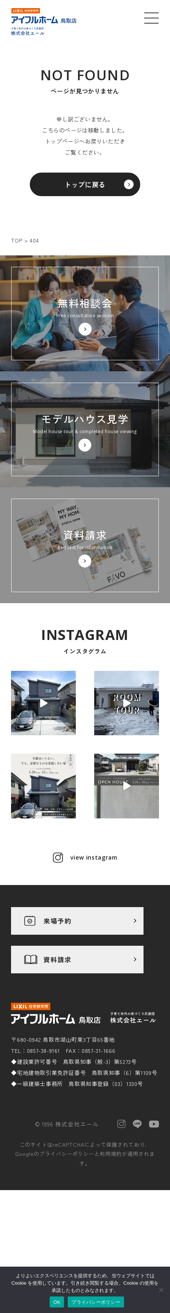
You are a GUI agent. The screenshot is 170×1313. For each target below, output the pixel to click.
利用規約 (111, 1153)
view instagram (93, 857)
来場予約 (57, 921)
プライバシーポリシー (67, 1153)
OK (56, 1302)
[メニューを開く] (152, 18)
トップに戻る (85, 184)
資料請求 (57, 959)
